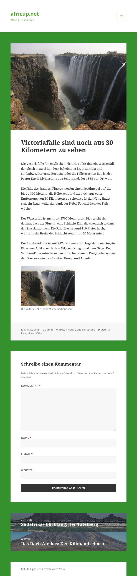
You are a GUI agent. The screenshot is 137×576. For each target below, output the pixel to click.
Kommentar (30, 385)
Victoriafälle (35, 333)
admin (49, 329)
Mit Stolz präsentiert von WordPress (43, 569)
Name (26, 437)
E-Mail (27, 454)
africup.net (25, 13)
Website (26, 470)
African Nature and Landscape (77, 329)
